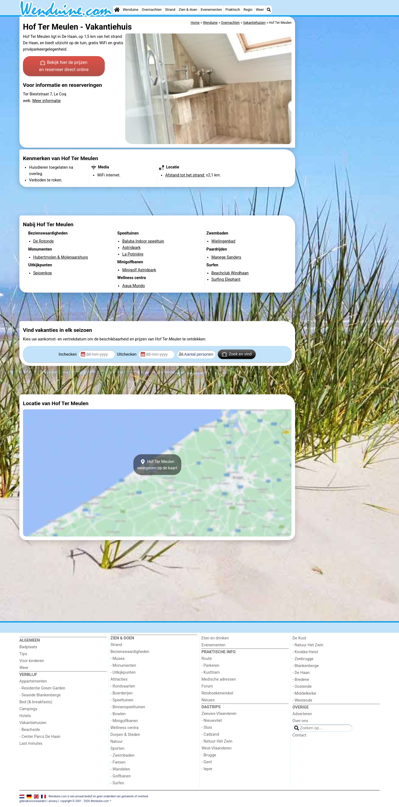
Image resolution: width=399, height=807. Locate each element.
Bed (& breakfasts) (35, 702)
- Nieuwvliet (211, 720)
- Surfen (117, 783)
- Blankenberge (306, 665)
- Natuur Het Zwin (216, 741)
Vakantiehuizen (33, 722)
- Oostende (302, 686)
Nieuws (208, 700)
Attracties (119, 679)
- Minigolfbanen (124, 721)
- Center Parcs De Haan (39, 736)
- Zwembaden (123, 755)
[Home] (117, 10)
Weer (260, 9)
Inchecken (68, 354)
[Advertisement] (338, 144)
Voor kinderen (31, 660)
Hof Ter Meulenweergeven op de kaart (157, 464)
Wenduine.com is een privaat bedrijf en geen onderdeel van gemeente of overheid (98, 796)
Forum (207, 686)
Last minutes (30, 743)
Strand (170, 9)
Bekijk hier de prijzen (64, 66)
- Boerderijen (122, 693)
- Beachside (29, 729)
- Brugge (208, 755)
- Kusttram (210, 672)
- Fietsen (118, 762)
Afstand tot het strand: (185, 175)
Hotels (25, 716)
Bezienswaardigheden (130, 651)
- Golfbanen (121, 776)
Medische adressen (218, 679)
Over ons (300, 721)
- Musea (118, 658)
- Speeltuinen (122, 700)
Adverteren (302, 714)
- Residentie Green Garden (42, 688)
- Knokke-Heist (305, 652)
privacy (53, 801)
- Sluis (206, 727)
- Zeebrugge (303, 659)
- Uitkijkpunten (123, 672)
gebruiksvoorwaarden (32, 801)
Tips (23, 654)
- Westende (302, 700)
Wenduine (130, 9)
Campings (28, 709)
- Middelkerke (304, 693)
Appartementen (33, 681)
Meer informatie (46, 100)
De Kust (299, 638)
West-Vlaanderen (216, 748)
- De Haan (301, 672)
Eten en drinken (215, 638)
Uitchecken (127, 354)
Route (206, 658)
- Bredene (301, 679)
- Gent (206, 762)
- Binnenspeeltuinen (128, 707)
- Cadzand (210, 734)
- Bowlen (118, 714)
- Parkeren (210, 665)
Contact (299, 735)
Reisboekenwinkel (217, 693)
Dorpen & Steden (125, 734)
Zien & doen (188, 9)
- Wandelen (120, 769)
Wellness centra (125, 727)
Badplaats (28, 647)
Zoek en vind (237, 354)
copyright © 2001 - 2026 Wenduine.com (84, 801)
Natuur (117, 741)
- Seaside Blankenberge (40, 695)
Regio (248, 9)
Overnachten (152, 9)
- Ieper (207, 769)
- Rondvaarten (123, 686)
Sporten (117, 748)
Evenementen (211, 9)
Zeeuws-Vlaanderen (218, 713)
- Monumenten (123, 665)
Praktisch (232, 9)
